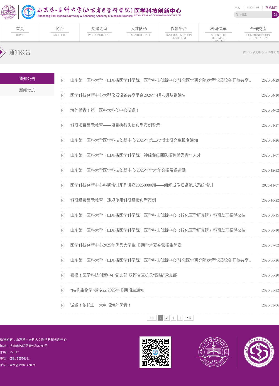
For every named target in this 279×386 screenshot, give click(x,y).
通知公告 (273, 52)
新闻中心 (258, 52)
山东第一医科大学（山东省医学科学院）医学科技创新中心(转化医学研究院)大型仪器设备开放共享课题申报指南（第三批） (163, 80)
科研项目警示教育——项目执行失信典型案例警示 (115, 125)
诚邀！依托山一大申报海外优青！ (101, 305)
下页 (188, 317)
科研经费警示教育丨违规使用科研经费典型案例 (113, 200)
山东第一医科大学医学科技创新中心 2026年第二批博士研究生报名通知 (134, 140)
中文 (237, 7)
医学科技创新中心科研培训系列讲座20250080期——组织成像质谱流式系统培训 (141, 185)
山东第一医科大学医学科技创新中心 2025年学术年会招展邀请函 (128, 170)
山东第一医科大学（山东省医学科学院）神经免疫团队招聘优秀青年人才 (135, 155)
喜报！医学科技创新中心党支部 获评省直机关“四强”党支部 (123, 275)
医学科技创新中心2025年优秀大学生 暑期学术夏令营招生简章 (126, 245)
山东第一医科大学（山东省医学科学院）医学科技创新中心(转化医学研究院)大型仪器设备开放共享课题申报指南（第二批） (163, 260)
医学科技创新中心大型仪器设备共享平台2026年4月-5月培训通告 (128, 95)
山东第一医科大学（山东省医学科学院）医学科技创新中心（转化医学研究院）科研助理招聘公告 (158, 215)
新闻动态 (27, 90)
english (253, 7)
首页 (245, 52)
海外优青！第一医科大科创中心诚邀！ (105, 110)
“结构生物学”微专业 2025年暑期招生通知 (107, 290)
